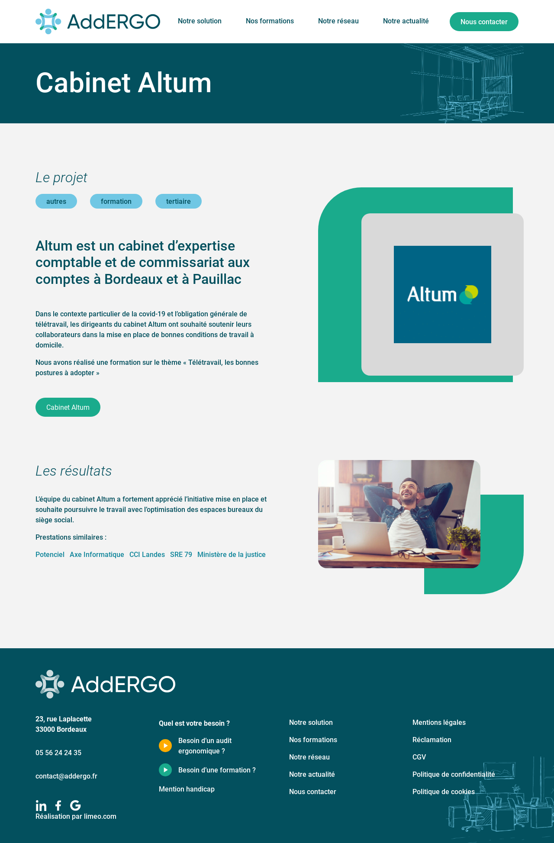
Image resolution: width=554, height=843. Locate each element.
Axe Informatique (97, 554)
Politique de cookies (443, 791)
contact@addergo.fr (66, 775)
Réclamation (431, 739)
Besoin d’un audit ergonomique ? (205, 745)
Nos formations (270, 20)
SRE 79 (181, 554)
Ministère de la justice (231, 554)
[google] (75, 805)
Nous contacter (484, 21)
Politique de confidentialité (453, 774)
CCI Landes (147, 554)
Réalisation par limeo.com (75, 815)
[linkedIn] (40, 805)
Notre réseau (338, 20)
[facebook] (58, 805)
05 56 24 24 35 (58, 752)
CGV (419, 756)
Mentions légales (439, 722)
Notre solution (200, 20)
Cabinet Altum (68, 407)
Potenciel (49, 554)
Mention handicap (187, 788)
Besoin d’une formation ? (217, 769)
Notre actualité (406, 20)
